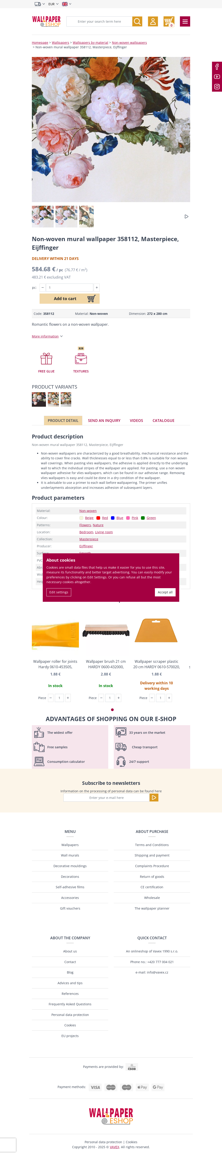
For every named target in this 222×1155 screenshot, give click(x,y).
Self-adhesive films (70, 887)
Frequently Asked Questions (70, 1004)
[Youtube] (217, 77)
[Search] (137, 21)
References (70, 993)
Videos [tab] (136, 420)
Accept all (165, 592)
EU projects (70, 1036)
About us (70, 951)
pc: (34, 287)
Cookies (70, 1025)
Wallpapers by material (90, 42)
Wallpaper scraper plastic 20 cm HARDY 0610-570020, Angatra (156, 664)
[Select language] (66, 4)
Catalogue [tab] (163, 420)
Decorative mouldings (70, 866)
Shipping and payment (152, 855)
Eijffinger (86, 546)
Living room (104, 532)
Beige (89, 518)
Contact (70, 962)
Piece (42, 698)
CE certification (152, 887)
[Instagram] (217, 87)
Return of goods (152, 876)
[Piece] (59, 698)
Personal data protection (70, 1015)
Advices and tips (70, 983)
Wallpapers (60, 42)
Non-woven (88, 511)
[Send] (154, 797)
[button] (153, 21)
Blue (119, 518)
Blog (70, 972)
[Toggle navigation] (185, 21)
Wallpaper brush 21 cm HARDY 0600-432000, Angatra (106, 664)
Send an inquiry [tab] (104, 420)
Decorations (70, 876)
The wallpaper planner (152, 908)
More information (45, 336)
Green (151, 518)
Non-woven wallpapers (129, 42)
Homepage (40, 42)
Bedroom (86, 532)
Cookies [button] (131, 1142)
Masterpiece (88, 539)
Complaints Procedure (152, 866)
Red (105, 518)
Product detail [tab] (63, 420)
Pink (135, 518)
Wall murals (70, 855)
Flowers (85, 525)
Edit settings (58, 592)
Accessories (70, 898)
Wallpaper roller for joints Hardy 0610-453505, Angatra (55, 664)
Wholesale (152, 898)
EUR (51, 4)
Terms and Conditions (152, 845)
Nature (98, 525)
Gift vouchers (70, 908)
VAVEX (114, 1147)
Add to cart (65, 298)
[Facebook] (217, 67)
